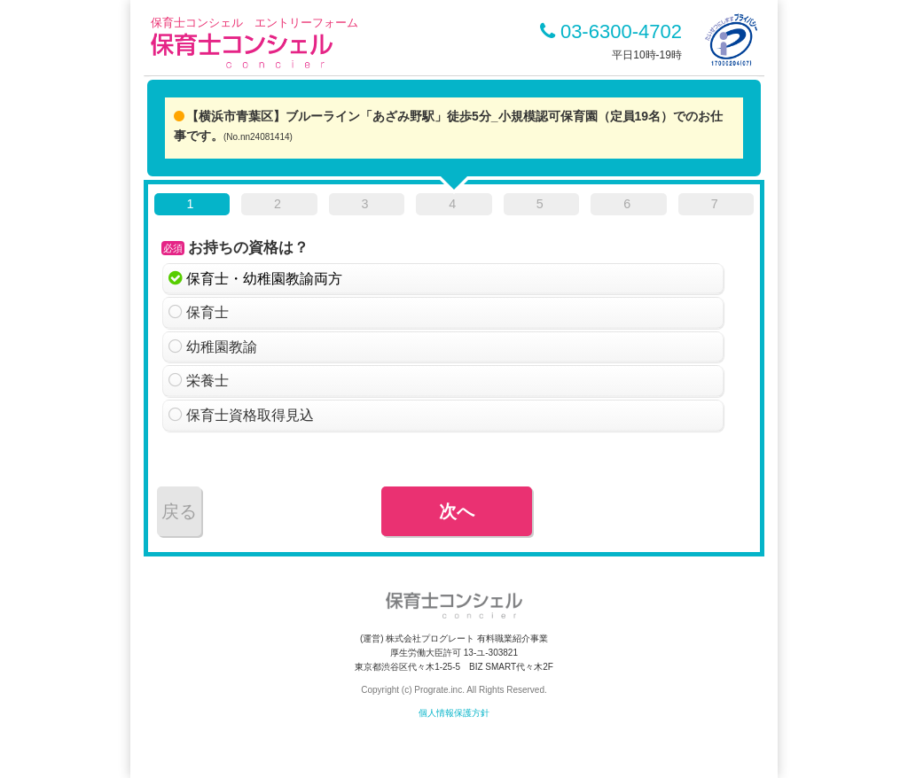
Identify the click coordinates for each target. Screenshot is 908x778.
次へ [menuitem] (456, 511)
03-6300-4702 (611, 31)
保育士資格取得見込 (250, 415)
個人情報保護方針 (454, 713)
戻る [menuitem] (179, 511)
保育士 (207, 312)
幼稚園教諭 (221, 346)
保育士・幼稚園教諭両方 (264, 278)
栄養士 (207, 380)
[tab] (192, 207)
